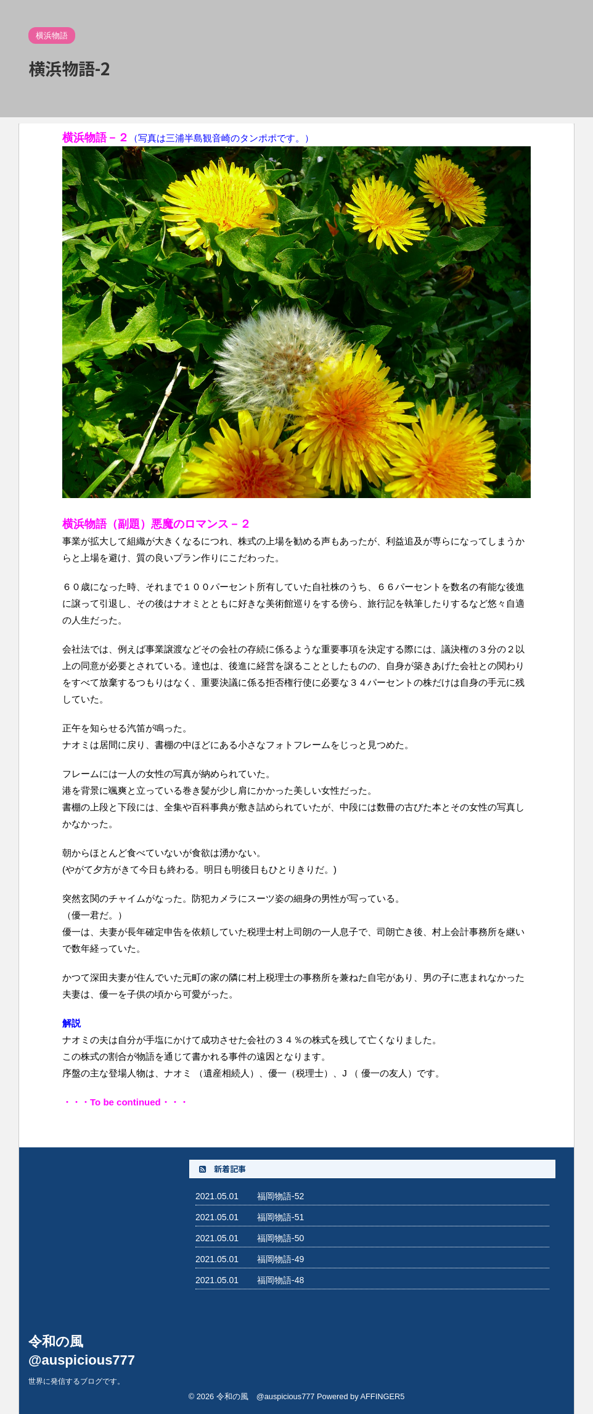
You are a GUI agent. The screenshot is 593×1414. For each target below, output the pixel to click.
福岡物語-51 (280, 1217)
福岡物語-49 (280, 1259)
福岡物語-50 (280, 1238)
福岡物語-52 (280, 1196)
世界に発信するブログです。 (76, 1381)
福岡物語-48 (280, 1280)
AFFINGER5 (382, 1396)
